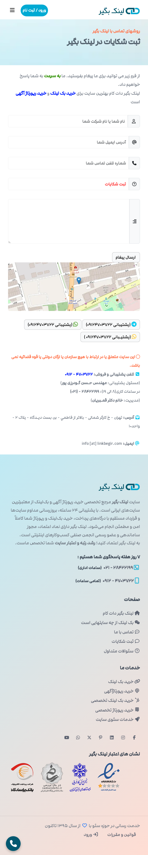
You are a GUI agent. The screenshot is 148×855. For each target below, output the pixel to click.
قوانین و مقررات (121, 834)
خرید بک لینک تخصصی (115, 700)
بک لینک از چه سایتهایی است (110, 622)
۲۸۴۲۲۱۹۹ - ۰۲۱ (108, 567)
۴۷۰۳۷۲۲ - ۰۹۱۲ (79, 374)
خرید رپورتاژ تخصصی (117, 710)
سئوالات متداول (122, 651)
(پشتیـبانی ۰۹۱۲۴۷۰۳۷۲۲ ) (110, 337)
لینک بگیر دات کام (121, 613)
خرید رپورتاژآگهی (122, 691)
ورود (91, 834)
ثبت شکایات (126, 641)
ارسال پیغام (126, 257)
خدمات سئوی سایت (118, 719)
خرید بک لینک (124, 681)
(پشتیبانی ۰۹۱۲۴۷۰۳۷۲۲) (111, 325)
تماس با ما (127, 632)
